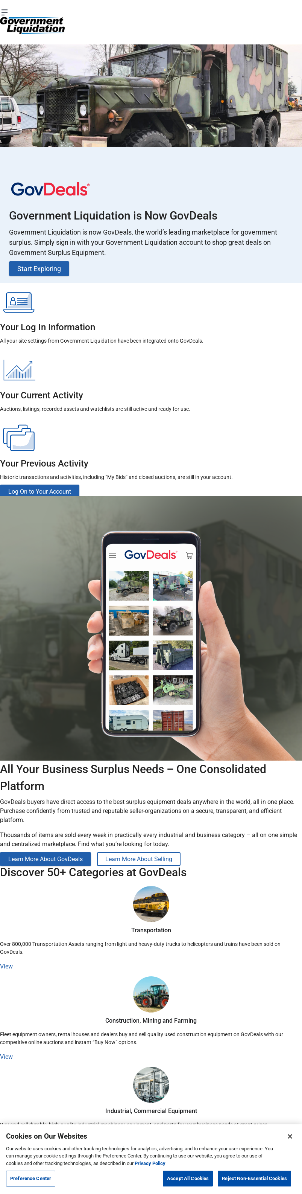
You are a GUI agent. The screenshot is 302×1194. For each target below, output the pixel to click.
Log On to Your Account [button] (39, 491)
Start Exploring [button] (39, 269)
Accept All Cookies (188, 1178)
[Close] (290, 1136)
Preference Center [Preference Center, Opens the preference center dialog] (30, 1178)
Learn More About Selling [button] (138, 859)
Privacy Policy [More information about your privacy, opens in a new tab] (150, 1163)
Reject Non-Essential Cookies (254, 1178)
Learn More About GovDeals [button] (45, 859)
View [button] (6, 966)
